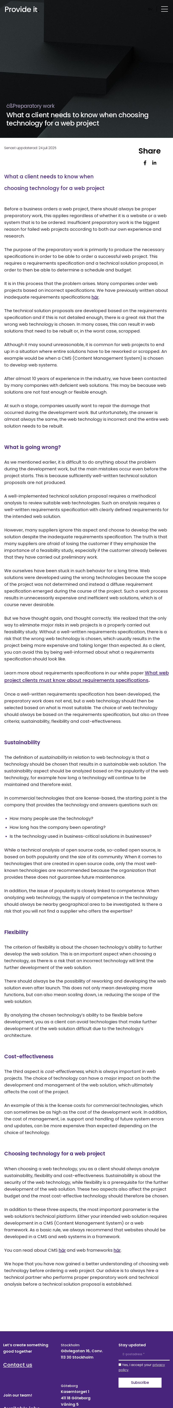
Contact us (17, 1364)
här (95, 297)
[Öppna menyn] (164, 9)
